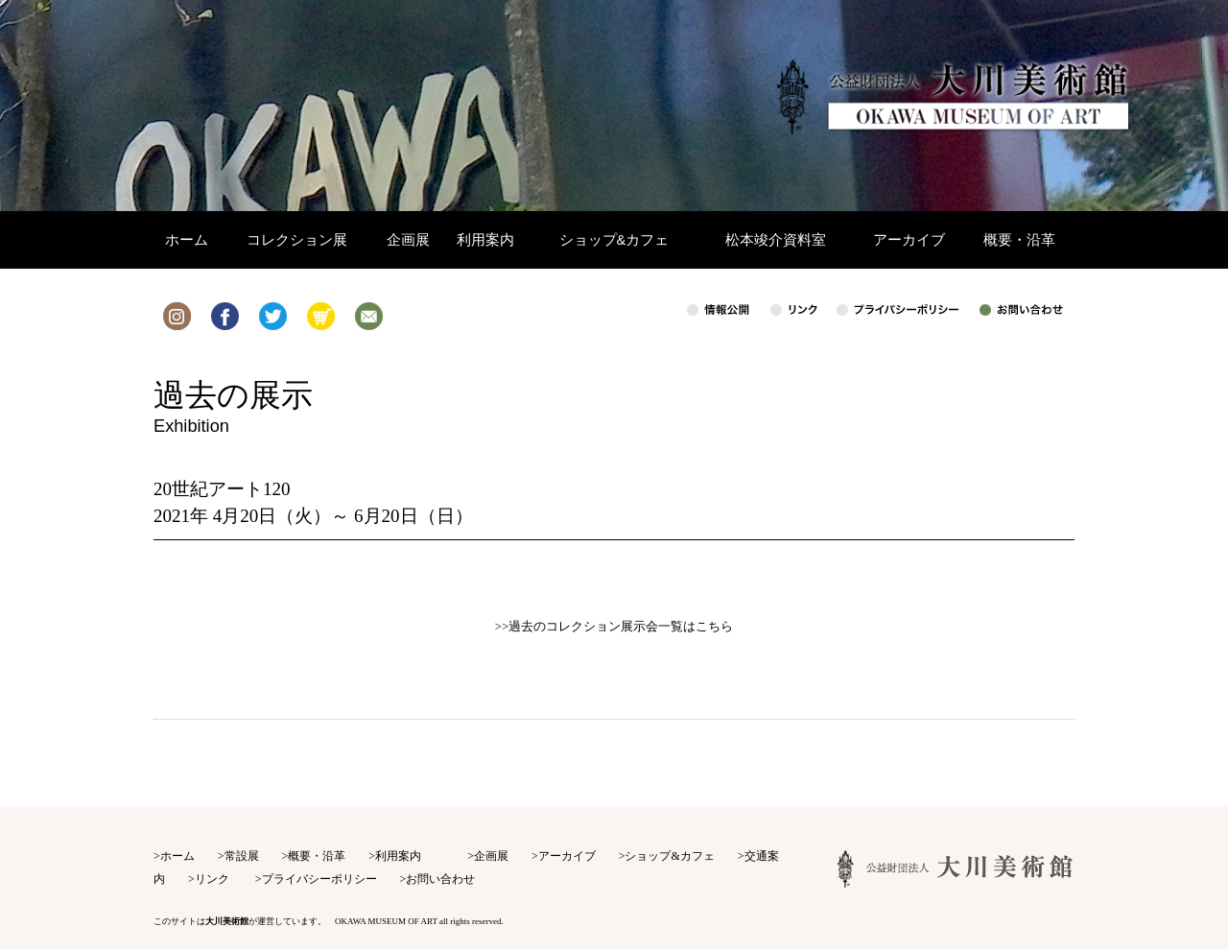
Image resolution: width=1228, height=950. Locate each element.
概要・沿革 (316, 856)
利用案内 (398, 856)
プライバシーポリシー (319, 879)
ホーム (177, 856)
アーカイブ (567, 856)
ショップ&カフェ (669, 856)
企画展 (491, 856)
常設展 (241, 856)
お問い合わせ (440, 879)
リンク (212, 879)
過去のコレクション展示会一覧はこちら (620, 626)
